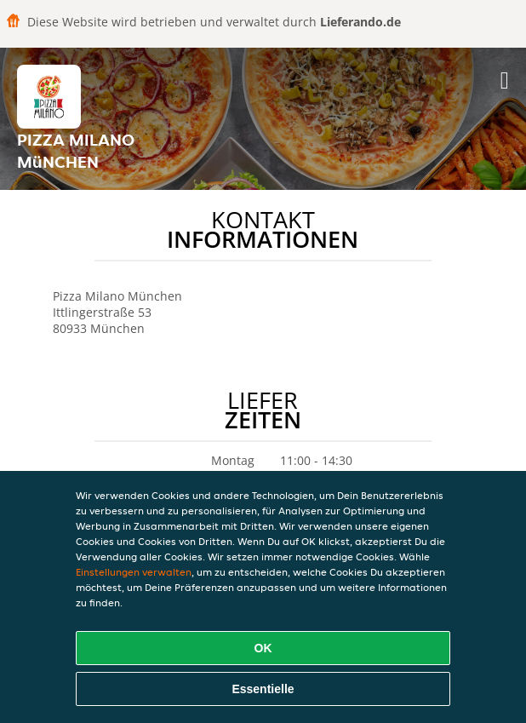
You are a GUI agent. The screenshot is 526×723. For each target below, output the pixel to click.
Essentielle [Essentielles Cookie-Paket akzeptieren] (263, 689)
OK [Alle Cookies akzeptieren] (263, 648)
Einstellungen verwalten (134, 571)
